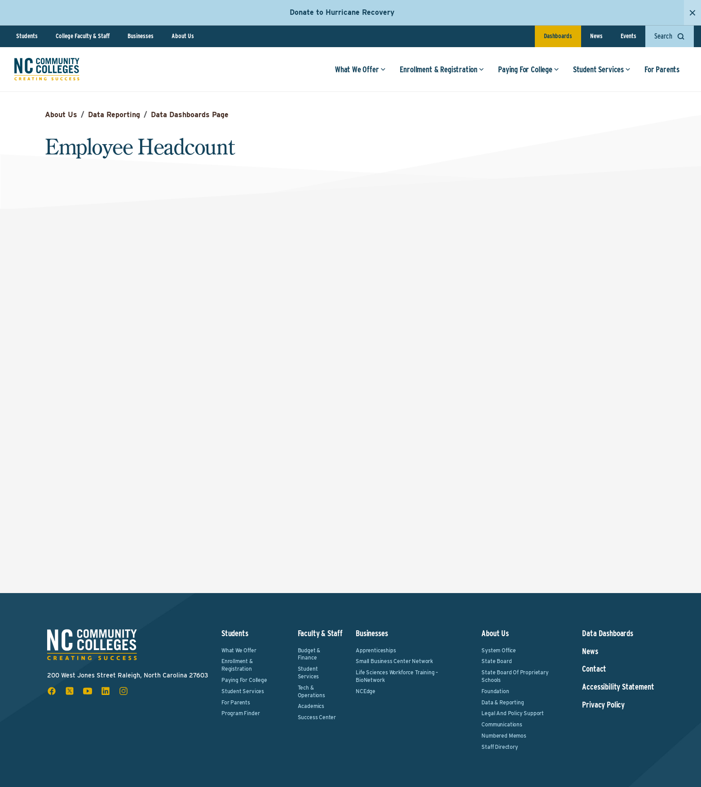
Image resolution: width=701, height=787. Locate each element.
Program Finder (240, 713)
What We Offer (360, 69)
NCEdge (365, 691)
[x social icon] (69, 690)
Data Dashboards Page (190, 114)
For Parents (661, 69)
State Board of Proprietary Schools (514, 676)
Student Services (601, 69)
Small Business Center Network (394, 661)
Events (628, 36)
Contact (594, 668)
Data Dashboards (607, 633)
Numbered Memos (503, 735)
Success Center (317, 717)
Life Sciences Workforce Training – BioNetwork (397, 676)
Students (27, 36)
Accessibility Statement (618, 686)
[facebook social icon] (51, 690)
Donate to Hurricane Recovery (342, 12)
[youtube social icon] (87, 690)
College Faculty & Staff (83, 36)
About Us (183, 36)
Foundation (495, 691)
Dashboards (558, 36)
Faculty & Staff (320, 633)
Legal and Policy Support (512, 713)
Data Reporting (114, 114)
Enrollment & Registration (442, 69)
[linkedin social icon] (105, 690)
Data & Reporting (502, 702)
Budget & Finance (309, 654)
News (596, 36)
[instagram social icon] (123, 690)
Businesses (141, 36)
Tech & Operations (311, 691)
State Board (496, 661)
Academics (311, 706)
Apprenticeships (376, 650)
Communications (501, 724)
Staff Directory (499, 746)
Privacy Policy (603, 704)
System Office (498, 650)
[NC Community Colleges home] (46, 69)
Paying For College (528, 69)
